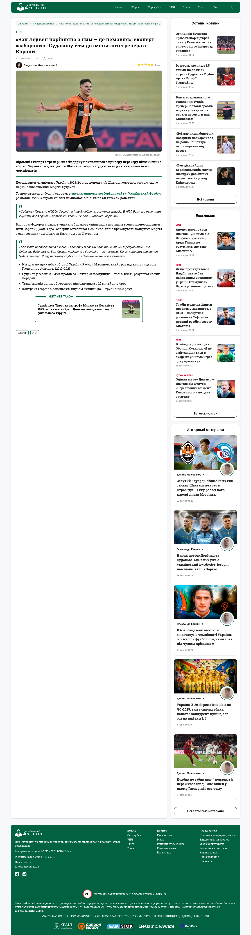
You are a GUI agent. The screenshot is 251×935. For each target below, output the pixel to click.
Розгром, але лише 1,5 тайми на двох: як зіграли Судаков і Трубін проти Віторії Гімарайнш (195, 74)
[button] (231, 7)
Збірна (135, 7)
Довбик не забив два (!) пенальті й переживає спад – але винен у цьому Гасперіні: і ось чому (205, 783)
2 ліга (201, 7)
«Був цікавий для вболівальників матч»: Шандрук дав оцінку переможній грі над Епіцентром (194, 173)
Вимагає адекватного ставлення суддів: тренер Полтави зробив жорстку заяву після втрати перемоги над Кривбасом (194, 108)
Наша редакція (209, 857)
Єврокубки (154, 7)
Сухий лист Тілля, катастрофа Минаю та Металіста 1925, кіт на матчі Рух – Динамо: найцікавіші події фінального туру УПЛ (76, 309)
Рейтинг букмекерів (170, 844)
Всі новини (205, 199)
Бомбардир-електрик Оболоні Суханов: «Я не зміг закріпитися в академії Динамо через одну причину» (194, 352)
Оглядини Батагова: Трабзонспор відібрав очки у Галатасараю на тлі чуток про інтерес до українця (195, 42)
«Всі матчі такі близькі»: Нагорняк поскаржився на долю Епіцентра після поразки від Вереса (195, 142)
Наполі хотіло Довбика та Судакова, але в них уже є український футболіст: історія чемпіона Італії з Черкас (203, 562)
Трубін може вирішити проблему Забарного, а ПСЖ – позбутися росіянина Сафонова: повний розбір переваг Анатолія (194, 315)
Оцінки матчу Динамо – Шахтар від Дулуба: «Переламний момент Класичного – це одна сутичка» (195, 387)
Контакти (206, 861)
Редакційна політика (214, 848)
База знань (164, 852)
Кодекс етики (209, 852)
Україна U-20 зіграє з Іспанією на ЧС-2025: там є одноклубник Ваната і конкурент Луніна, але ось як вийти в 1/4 (204, 711)
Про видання (208, 831)
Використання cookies (214, 839)
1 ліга (186, 7)
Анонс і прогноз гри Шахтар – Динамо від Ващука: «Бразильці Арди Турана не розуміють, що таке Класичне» (192, 240)
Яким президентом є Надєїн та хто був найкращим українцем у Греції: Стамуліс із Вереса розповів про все (194, 277)
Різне (216, 7)
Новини (118, 7)
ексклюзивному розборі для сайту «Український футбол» (116, 193)
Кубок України (184, 375)
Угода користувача (212, 844)
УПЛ (172, 7)
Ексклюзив (164, 835)
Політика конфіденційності (218, 835)
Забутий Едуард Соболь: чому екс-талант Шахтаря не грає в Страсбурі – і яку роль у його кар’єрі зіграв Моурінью (205, 488)
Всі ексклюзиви (205, 413)
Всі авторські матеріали (205, 811)
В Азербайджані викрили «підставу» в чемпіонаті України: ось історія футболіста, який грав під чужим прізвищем (204, 637)
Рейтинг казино (167, 848)
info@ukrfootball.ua (27, 866)
